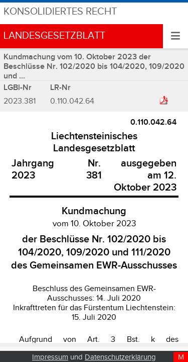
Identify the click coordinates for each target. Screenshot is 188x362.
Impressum (50, 357)
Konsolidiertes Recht (60, 12)
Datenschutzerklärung (120, 357)
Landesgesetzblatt (54, 36)
